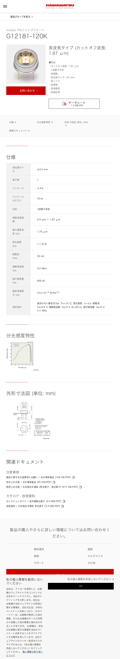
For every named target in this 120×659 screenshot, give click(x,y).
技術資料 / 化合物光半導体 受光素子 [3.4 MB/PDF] (33, 506)
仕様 (11, 122)
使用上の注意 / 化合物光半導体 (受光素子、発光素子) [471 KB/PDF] (42, 487)
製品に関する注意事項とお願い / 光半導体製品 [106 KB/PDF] (38, 477)
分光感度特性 (43, 122)
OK (80, 586)
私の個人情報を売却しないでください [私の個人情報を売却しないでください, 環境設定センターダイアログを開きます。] (89, 579)
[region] (60, 616)
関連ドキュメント (18, 130)
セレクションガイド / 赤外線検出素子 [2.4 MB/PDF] (34, 501)
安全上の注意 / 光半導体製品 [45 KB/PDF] (29, 482)
